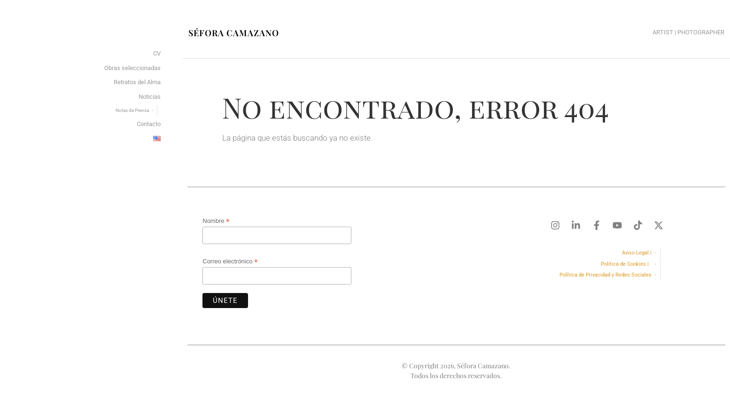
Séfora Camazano (233, 33)
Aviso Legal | (637, 253)
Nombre (215, 221)
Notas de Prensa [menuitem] (132, 110)
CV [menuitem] (157, 53)
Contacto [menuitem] (149, 123)
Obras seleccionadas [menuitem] (132, 67)
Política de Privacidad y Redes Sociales (605, 275)
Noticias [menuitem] (150, 96)
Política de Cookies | (626, 264)
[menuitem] (157, 139)
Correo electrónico (229, 261)
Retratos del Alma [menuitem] (137, 82)
